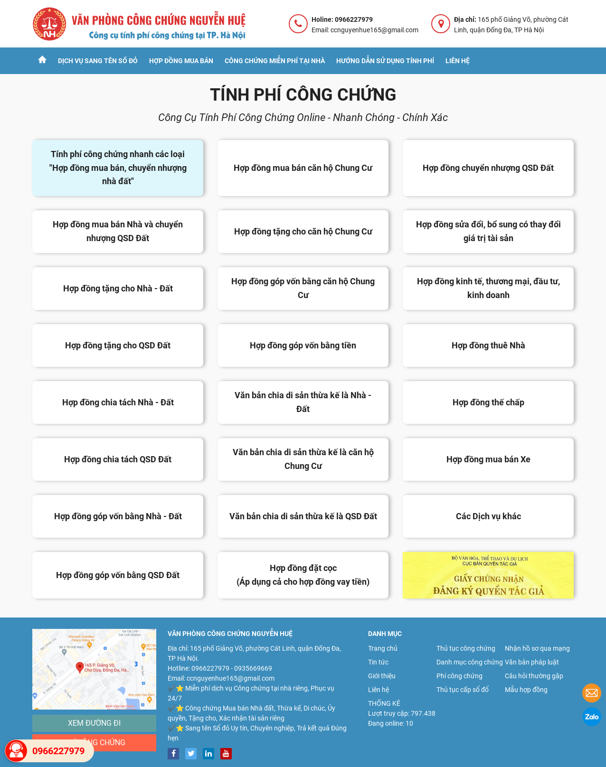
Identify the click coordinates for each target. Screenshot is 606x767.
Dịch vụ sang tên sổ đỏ (98, 61)
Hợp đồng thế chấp (488, 402)
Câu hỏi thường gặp (534, 676)
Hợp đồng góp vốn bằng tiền (303, 345)
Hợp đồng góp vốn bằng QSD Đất (118, 575)
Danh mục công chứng (469, 662)
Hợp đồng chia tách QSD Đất (117, 459)
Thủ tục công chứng (465, 648)
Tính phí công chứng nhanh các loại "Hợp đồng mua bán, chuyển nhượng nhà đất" (118, 168)
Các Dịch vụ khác (488, 516)
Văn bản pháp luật (532, 662)
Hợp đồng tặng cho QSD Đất (117, 345)
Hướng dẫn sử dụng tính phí (385, 61)
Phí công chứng (94, 742)
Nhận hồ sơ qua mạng (537, 648)
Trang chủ (383, 648)
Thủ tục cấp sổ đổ (462, 689)
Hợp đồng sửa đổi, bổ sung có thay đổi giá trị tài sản (488, 231)
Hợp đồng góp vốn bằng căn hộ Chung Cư (303, 288)
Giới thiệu (382, 676)
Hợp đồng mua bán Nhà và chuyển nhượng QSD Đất (118, 231)
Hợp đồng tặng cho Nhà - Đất (118, 288)
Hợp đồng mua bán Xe (488, 459)
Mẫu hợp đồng (526, 689)
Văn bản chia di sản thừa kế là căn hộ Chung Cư (303, 459)
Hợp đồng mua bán (181, 61)
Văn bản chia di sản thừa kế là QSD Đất (303, 516)
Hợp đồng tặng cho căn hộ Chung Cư (303, 231)
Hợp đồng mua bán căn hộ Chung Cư (303, 168)
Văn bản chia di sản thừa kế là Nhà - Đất (303, 402)
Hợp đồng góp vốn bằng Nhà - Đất (118, 516)
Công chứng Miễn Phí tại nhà (275, 61)
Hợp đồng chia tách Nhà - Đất (118, 402)
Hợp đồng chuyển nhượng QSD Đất (488, 168)
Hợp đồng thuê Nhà (488, 345)
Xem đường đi (94, 723)
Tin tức (378, 662)
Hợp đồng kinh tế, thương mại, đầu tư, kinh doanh (488, 288)
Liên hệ (457, 61)
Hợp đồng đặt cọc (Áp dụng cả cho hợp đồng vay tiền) (303, 575)
